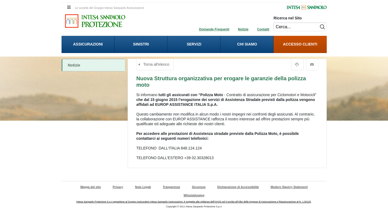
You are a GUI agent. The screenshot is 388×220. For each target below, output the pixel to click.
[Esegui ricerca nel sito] (321, 27)
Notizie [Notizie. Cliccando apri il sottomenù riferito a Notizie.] (74, 65)
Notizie (243, 29)
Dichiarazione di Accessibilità (238, 186)
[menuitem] (88, 44)
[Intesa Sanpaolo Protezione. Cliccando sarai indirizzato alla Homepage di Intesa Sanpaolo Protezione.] (95, 21)
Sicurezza (199, 186)
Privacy (118, 186)
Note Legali (143, 186)
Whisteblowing (194, 195)
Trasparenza (171, 186)
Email (312, 64)
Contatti (263, 29)
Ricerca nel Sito (288, 18)
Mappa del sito (90, 186)
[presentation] (88, 44)
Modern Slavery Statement (289, 186)
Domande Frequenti (214, 29)
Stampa (297, 64)
